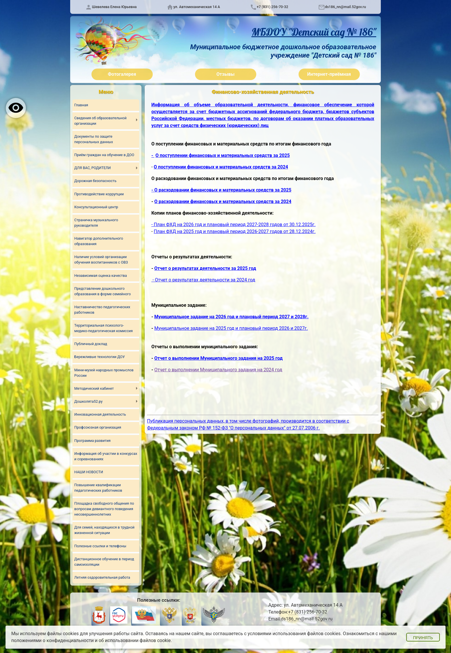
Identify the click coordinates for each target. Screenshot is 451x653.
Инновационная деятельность (100, 414)
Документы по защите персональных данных (93, 139)
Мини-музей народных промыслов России (103, 373)
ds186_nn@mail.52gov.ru (345, 7)
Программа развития (92, 440)
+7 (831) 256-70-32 (272, 7)
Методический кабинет (94, 388)
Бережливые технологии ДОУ (99, 357)
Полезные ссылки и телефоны (100, 546)
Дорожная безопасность (95, 181)
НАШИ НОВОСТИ (88, 472)
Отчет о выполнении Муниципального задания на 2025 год (218, 358)
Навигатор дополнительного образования (98, 241)
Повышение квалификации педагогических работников (98, 488)
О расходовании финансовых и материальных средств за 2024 (222, 201)
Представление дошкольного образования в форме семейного (102, 291)
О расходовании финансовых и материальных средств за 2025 (222, 190)
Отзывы (226, 74)
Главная (81, 105)
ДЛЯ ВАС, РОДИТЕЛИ (92, 168)
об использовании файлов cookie (135, 640)
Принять (423, 637)
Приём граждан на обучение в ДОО (104, 155)
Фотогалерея (122, 74)
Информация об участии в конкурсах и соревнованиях (105, 456)
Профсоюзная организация (97, 427)
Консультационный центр (96, 207)
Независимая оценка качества (100, 275)
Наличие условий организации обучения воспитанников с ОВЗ (101, 259)
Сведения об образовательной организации (100, 121)
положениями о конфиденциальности (52, 640)
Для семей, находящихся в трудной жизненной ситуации (104, 530)
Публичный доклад (90, 344)
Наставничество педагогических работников (102, 310)
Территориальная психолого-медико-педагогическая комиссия (103, 328)
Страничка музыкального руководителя (96, 223)
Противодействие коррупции (99, 194)
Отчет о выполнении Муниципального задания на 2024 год (218, 369)
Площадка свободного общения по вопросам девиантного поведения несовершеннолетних (104, 508)
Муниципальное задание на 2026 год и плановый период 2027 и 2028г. (231, 316)
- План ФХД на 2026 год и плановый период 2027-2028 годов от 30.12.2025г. (233, 224)
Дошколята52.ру (88, 401)
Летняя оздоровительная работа (102, 577)
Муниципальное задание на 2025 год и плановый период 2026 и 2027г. (231, 328)
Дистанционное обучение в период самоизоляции (104, 562)
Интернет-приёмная (329, 74)
